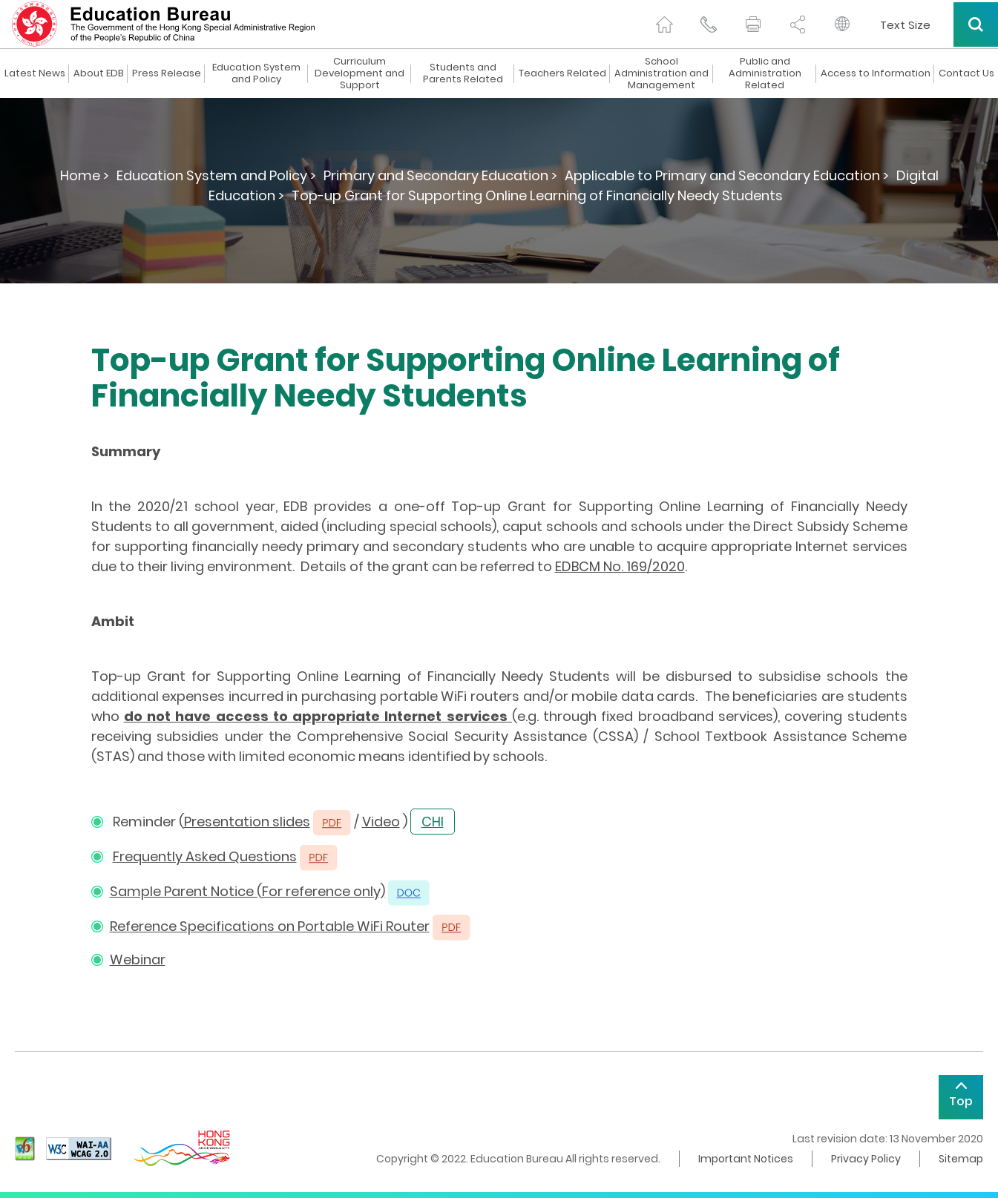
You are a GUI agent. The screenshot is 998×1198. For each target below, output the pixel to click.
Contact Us (966, 73)
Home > (84, 175)
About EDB (98, 73)
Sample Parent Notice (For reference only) (247, 891)
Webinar (137, 959)
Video (381, 821)
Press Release (166, 73)
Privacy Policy (866, 1158)
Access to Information (875, 73)
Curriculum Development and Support (359, 73)
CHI (432, 821)
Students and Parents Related (463, 73)
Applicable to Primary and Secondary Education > (727, 175)
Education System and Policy (256, 73)
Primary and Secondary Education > (440, 175)
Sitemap (961, 1158)
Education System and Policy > (216, 175)
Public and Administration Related (765, 73)
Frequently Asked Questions (205, 856)
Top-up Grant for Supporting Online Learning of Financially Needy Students (537, 195)
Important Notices (745, 1158)
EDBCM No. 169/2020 (620, 566)
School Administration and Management (661, 73)
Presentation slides (247, 821)
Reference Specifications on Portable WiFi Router (270, 926)
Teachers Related (562, 73)
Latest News (34, 73)
